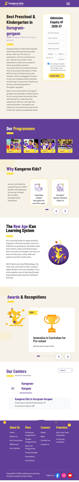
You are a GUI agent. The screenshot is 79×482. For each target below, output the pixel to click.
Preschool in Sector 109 (25, 406)
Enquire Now (56, 76)
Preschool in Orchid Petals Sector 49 (30, 403)
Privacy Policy (26, 476)
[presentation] (56, 211)
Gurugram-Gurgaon (26, 385)
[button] (47, 210)
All (12, 388)
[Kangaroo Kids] (13, 3)
